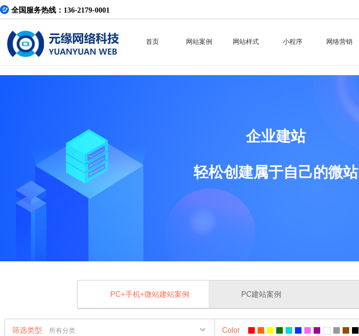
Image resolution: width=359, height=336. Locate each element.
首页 (152, 41)
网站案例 (199, 41)
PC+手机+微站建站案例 (149, 294)
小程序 (292, 41)
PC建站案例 (261, 294)
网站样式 (246, 41)
